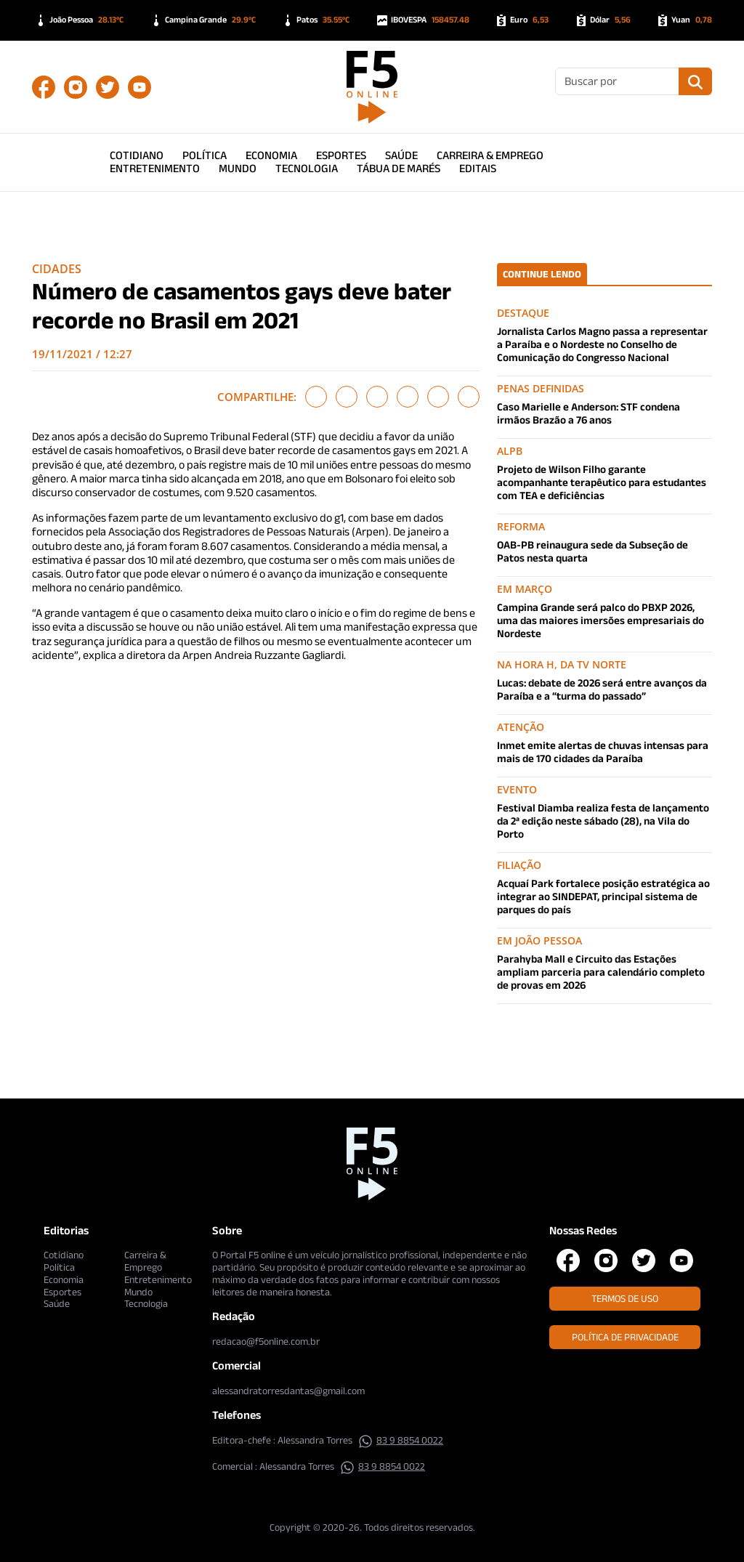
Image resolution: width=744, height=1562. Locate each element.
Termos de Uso (624, 1298)
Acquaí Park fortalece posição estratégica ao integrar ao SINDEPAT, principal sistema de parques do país (603, 896)
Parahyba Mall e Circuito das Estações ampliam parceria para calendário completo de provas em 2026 (601, 971)
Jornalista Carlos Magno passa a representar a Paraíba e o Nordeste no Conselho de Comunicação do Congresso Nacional (602, 344)
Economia (271, 155)
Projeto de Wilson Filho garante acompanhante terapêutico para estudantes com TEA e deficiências (601, 482)
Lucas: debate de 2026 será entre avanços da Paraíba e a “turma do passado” (602, 689)
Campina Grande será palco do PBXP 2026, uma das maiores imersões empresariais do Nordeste (600, 620)
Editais (477, 168)
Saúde (401, 155)
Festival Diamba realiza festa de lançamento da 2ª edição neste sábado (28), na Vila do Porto (603, 820)
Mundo (237, 168)
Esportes (341, 155)
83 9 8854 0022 (400, 1440)
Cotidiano (136, 155)
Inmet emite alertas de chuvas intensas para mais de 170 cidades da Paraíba (602, 751)
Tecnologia (306, 168)
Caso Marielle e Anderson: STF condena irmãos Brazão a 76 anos (588, 413)
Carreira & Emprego (490, 155)
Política (204, 155)
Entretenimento (155, 168)
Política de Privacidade (625, 1337)
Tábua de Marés (398, 168)
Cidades (56, 269)
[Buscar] (617, 81)
